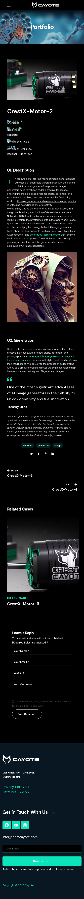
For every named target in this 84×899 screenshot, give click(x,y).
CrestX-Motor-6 (23, 603)
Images (23, 598)
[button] (28, 812)
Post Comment (27, 714)
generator (43, 445)
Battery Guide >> (15, 792)
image (57, 445)
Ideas (11, 598)
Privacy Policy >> (16, 787)
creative (27, 445)
